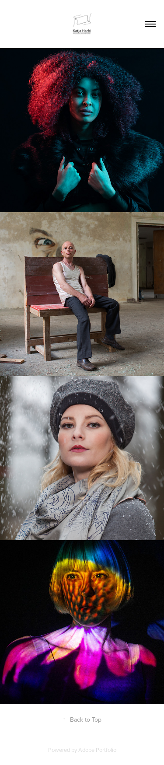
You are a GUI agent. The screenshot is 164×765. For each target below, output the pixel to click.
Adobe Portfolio (97, 750)
